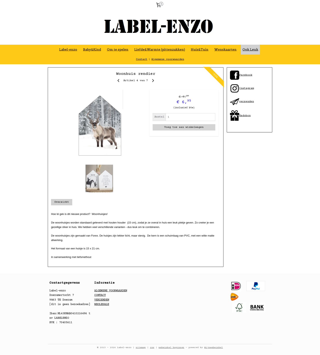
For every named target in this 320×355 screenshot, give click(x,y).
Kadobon (245, 115)
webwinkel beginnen (171, 347)
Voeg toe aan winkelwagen (183, 127)
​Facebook (245, 75)
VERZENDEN (101, 300)
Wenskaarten (225, 49)
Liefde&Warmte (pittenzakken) (159, 49)
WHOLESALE (101, 304)
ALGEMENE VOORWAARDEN (110, 290)
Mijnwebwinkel (213, 347)
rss (152, 347)
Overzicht (61, 202)
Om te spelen (117, 49)
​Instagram (242, 88)
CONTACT (100, 295)
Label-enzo (68, 49)
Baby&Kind (92, 49)
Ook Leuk (250, 49)
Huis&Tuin (199, 49)
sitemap (141, 347)
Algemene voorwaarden (167, 59)
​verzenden (242, 101)
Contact (141, 59)
